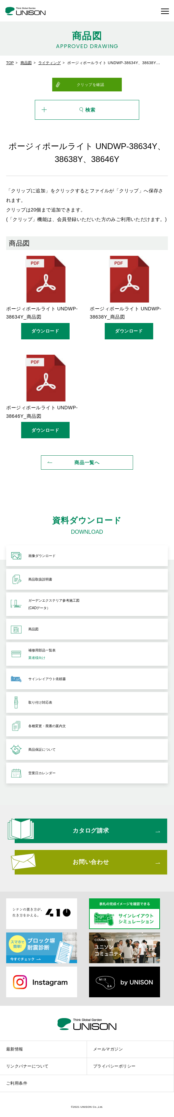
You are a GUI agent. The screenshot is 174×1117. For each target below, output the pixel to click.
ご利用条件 (16, 1083)
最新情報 (14, 1049)
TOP (10, 63)
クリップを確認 (90, 85)
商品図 (26, 63)
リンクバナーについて (27, 1066)
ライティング (49, 63)
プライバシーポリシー (114, 1066)
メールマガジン (108, 1049)
